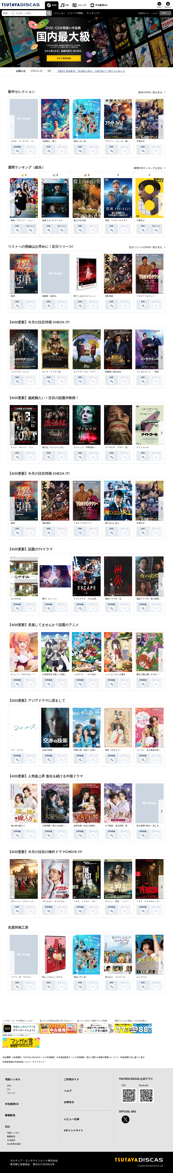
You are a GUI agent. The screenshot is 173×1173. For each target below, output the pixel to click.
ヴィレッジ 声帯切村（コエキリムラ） (92, 447)
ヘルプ (154, 13)
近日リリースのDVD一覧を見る (146, 247)
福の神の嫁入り (18, 826)
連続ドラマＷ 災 (113, 599)
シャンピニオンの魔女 (115, 674)
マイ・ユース (17, 750)
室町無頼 (109, 296)
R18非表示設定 (14, 1143)
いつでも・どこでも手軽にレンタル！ (18, 1021)
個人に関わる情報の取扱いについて (102, 1057)
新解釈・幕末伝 (49, 296)
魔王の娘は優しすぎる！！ (149, 674)
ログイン (168, 7)
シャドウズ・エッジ (20, 372)
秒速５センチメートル (52, 220)
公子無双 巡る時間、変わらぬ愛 (120, 826)
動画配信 (10, 1115)
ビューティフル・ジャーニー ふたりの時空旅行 (96, 372)
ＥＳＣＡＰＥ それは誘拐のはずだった (92, 599)
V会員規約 (16, 1057)
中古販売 (11, 1140)
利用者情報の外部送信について (17, 1061)
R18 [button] (164, 13)
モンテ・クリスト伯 (51, 372)
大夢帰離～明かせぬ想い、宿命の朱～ (59, 826)
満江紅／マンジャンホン (53, 447)
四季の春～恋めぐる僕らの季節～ (89, 750)
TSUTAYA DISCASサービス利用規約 (39, 1057)
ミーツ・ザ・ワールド (21, 977)
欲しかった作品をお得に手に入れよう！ (56, 1021)
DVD (54, 5)
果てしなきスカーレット (85, 296)
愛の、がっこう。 (50, 599)
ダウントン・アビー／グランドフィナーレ (30, 901)
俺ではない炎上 (112, 523)
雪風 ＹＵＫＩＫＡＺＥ (116, 220)
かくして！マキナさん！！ (23, 674)
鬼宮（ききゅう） (113, 750)
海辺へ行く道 (80, 141)
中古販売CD (101, 5)
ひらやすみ (16, 599)
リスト (159, 7)
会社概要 (7, 1057)
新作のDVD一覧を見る (150, 92)
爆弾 (13, 296)
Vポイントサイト (73, 1130)
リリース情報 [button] (75, 13)
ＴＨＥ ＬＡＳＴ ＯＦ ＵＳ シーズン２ (94, 901)
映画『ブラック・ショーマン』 (25, 220)
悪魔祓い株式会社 (113, 372)
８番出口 (141, 220)
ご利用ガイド (143, 13)
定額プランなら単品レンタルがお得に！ (131, 1021)
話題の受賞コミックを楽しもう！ (16, 1035)
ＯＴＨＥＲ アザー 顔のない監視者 (122, 447)
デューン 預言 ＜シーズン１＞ (120, 901)
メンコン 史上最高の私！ (149, 750)
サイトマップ (38, 1061)
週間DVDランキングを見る (148, 168)
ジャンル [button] (59, 13)
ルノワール (142, 977)
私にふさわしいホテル (52, 977)
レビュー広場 (71, 1119)
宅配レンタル (13, 1132)
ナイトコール (143, 447)
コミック (82, 5)
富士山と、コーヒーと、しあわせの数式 (123, 977)
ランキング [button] (92, 13)
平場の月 (141, 141)
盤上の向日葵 (80, 220)
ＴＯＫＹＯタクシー (146, 296)
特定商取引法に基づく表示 (132, 1057)
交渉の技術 (47, 750)
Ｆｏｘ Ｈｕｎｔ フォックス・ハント (29, 447)
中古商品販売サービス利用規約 (70, 1057)
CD (67, 5)
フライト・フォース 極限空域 (119, 141)
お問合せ (69, 1102)
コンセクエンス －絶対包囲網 (151, 372)
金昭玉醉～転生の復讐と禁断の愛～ (90, 826)
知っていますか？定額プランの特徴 (92, 1021)
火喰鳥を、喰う (49, 141)
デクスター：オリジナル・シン (56, 901)
